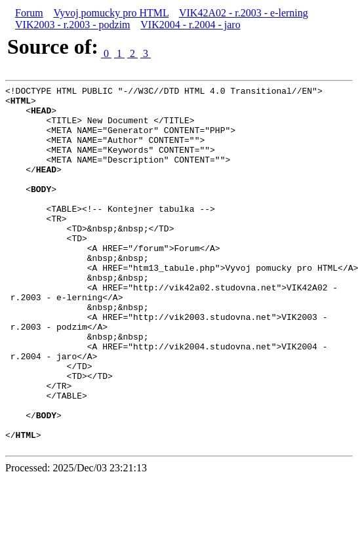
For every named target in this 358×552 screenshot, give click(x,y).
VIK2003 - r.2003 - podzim (72, 24)
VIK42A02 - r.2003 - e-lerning (243, 12)
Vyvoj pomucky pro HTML (111, 12)
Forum (29, 12)
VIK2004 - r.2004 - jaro (190, 24)
